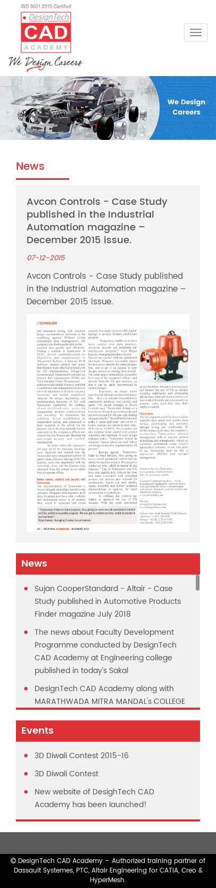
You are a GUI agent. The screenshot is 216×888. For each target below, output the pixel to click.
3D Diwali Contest (66, 774)
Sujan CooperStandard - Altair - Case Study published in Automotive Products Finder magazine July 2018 (108, 601)
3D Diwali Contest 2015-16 (82, 756)
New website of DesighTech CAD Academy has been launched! (94, 798)
